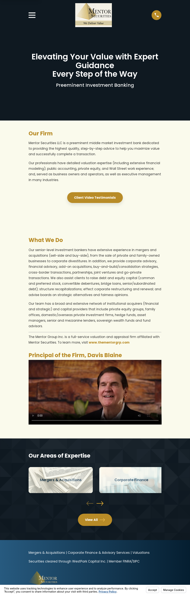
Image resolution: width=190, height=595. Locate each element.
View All (95, 519)
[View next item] (99, 503)
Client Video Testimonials (95, 197)
